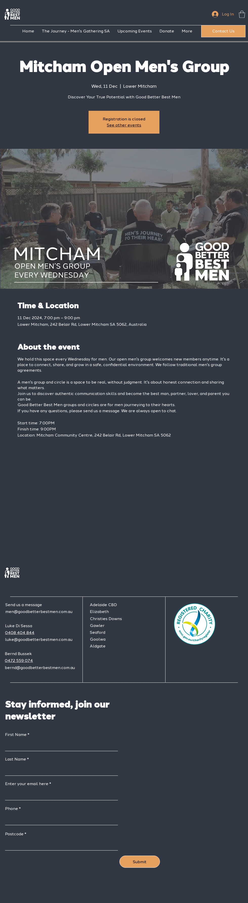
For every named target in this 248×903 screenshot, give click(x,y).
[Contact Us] (223, 31)
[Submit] (139, 862)
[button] (242, 14)
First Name (16, 735)
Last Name (15, 759)
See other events (124, 125)
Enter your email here (26, 784)
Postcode (14, 834)
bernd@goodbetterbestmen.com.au (40, 667)
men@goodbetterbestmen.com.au (38, 611)
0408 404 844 (19, 632)
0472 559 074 (19, 660)
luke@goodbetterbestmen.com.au (38, 639)
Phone (11, 809)
